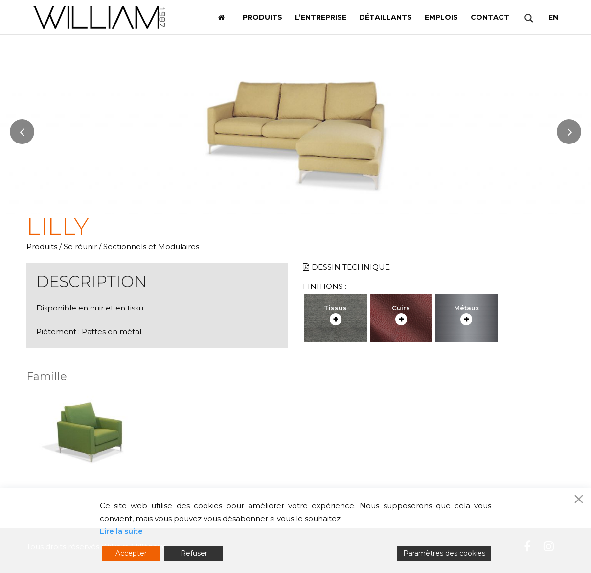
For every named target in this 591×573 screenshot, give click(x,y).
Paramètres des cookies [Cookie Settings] (444, 553)
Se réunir (80, 246)
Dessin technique (346, 267)
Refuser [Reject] (194, 553)
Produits (41, 246)
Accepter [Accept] (131, 553)
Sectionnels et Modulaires (151, 246)
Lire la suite (121, 531)
